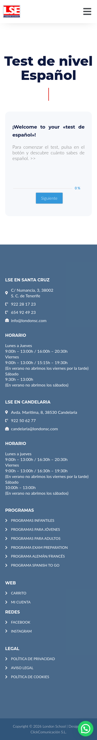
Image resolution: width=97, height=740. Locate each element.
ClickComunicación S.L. (48, 732)
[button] (87, 11)
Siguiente (49, 198)
